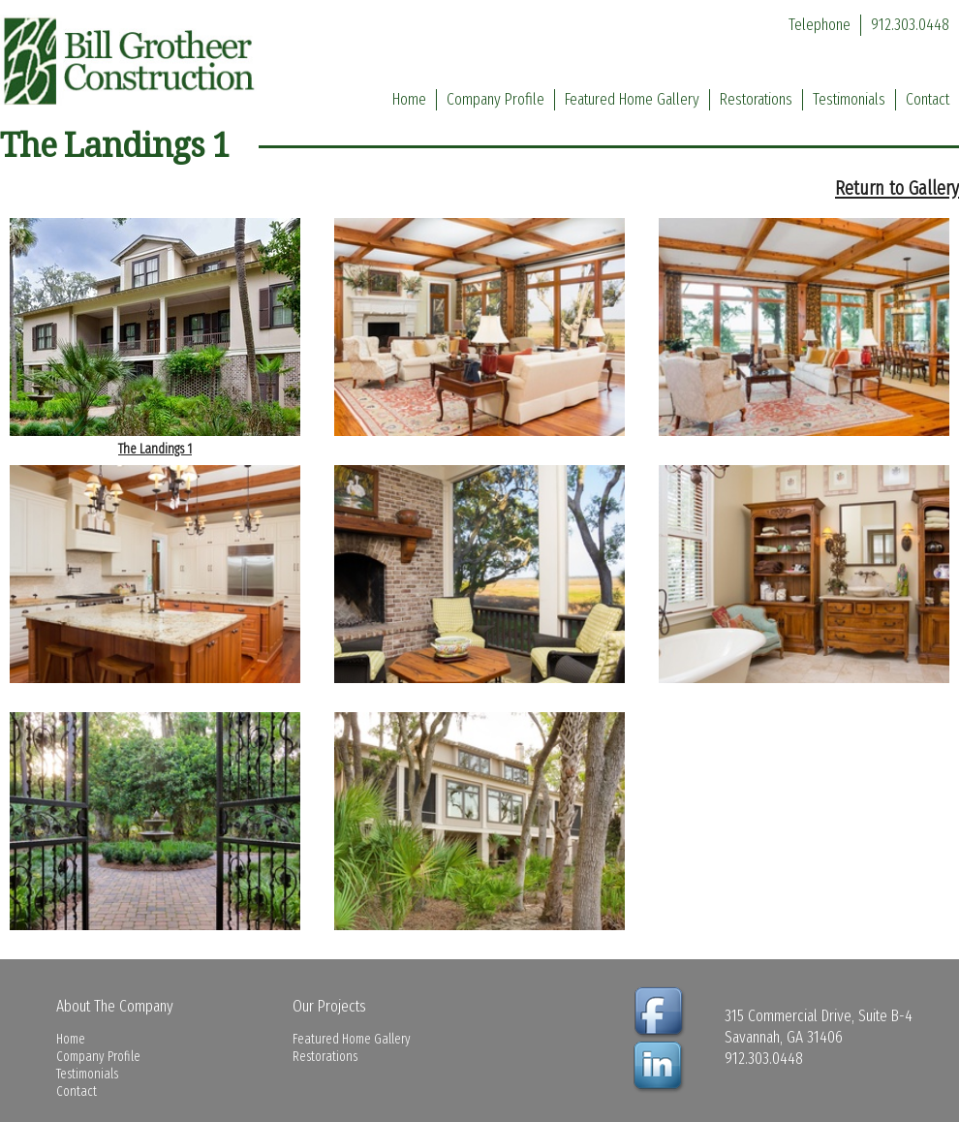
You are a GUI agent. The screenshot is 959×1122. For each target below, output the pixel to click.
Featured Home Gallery (632, 99)
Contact (927, 99)
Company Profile (495, 99)
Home (409, 99)
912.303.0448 (910, 25)
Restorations (756, 99)
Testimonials (849, 99)
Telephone (820, 25)
